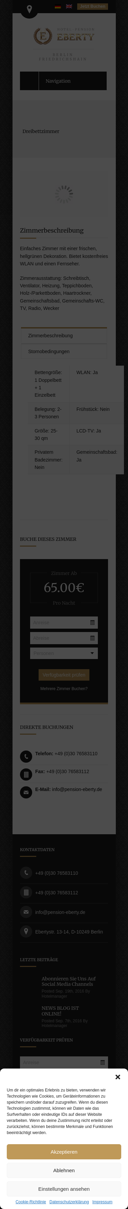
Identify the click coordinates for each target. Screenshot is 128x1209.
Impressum (102, 1202)
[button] (117, 1077)
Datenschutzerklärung (69, 1202)
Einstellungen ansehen (64, 1189)
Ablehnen (63, 1170)
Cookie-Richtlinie (31, 1202)
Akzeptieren (63, 1152)
